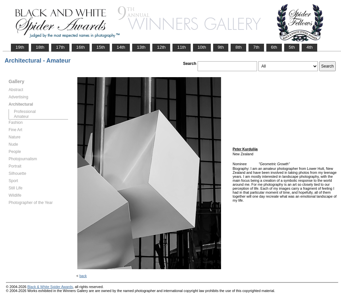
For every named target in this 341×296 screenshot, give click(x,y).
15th (101, 47)
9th (221, 47)
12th (161, 47)
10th (202, 47)
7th (256, 47)
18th (40, 47)
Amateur (21, 116)
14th (121, 47)
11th (181, 47)
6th (274, 47)
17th (60, 47)
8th (238, 47)
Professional (25, 111)
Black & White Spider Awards (50, 287)
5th (292, 47)
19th (20, 47)
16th (81, 47)
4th (309, 47)
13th (141, 47)
